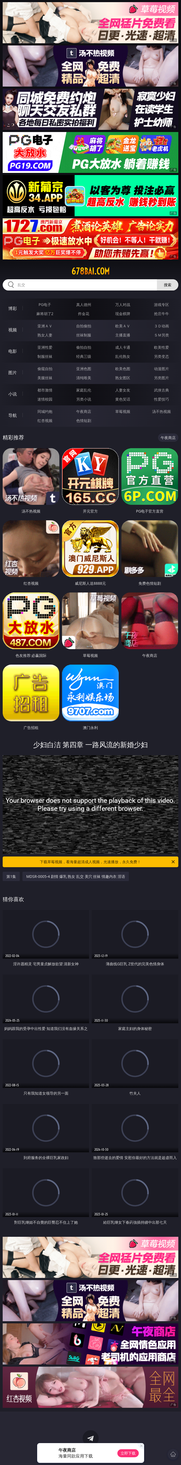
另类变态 (161, 356)
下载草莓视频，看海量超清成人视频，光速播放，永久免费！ (107, 862)
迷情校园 (44, 399)
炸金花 (83, 313)
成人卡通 (122, 347)
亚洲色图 (83, 368)
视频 (12, 330)
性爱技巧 (161, 399)
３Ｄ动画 (161, 325)
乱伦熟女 (122, 356)
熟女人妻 (44, 335)
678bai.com (90, 271)
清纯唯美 (83, 377)
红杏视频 (44, 420)
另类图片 (161, 377)
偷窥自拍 (44, 368)
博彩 (12, 308)
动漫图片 (161, 368)
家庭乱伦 (83, 390)
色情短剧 (83, 420)
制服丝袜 (44, 356)
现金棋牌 (122, 313)
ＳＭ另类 (161, 335)
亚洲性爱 (44, 347)
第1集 (11, 876)
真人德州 (83, 304)
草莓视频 (122, 411)
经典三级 (83, 356)
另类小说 (83, 399)
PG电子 (44, 304)
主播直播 (122, 335)
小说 (12, 394)
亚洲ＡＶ (44, 325)
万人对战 (122, 304)
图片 (12, 372)
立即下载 (128, 1453)
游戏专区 (161, 304)
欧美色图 (122, 368)
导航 (12, 415)
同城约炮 (44, 411)
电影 (12, 351)
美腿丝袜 (44, 377)
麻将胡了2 (44, 313)
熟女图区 (122, 377)
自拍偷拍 (83, 325)
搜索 (167, 284)
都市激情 (44, 390)
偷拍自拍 (83, 347)
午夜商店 (83, 411)
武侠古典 (161, 390)
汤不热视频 (161, 411)
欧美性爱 (161, 347)
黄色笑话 (122, 399)
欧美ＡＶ (122, 325)
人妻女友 (122, 390)
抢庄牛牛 (161, 313)
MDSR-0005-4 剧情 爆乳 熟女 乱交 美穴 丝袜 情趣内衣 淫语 (75, 876)
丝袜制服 (83, 335)
